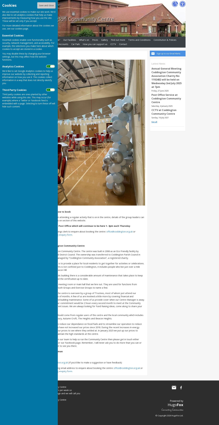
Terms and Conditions (139, 39)
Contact (123, 44)
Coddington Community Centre (76, 18)
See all (154, 122)
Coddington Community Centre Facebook (181, 387)
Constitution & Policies (165, 39)
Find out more (118, 39)
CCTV (113, 44)
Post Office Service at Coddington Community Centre (166, 98)
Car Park (75, 44)
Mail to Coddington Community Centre (174, 387)
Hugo (175, 404)
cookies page (21, 28)
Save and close (46, 5)
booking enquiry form (61, 234)
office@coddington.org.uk (119, 231)
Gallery (104, 39)
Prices (95, 39)
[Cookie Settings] (175, 4)
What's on (84, 39)
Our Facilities (69, 39)
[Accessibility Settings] (182, 4)
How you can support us (95, 44)
